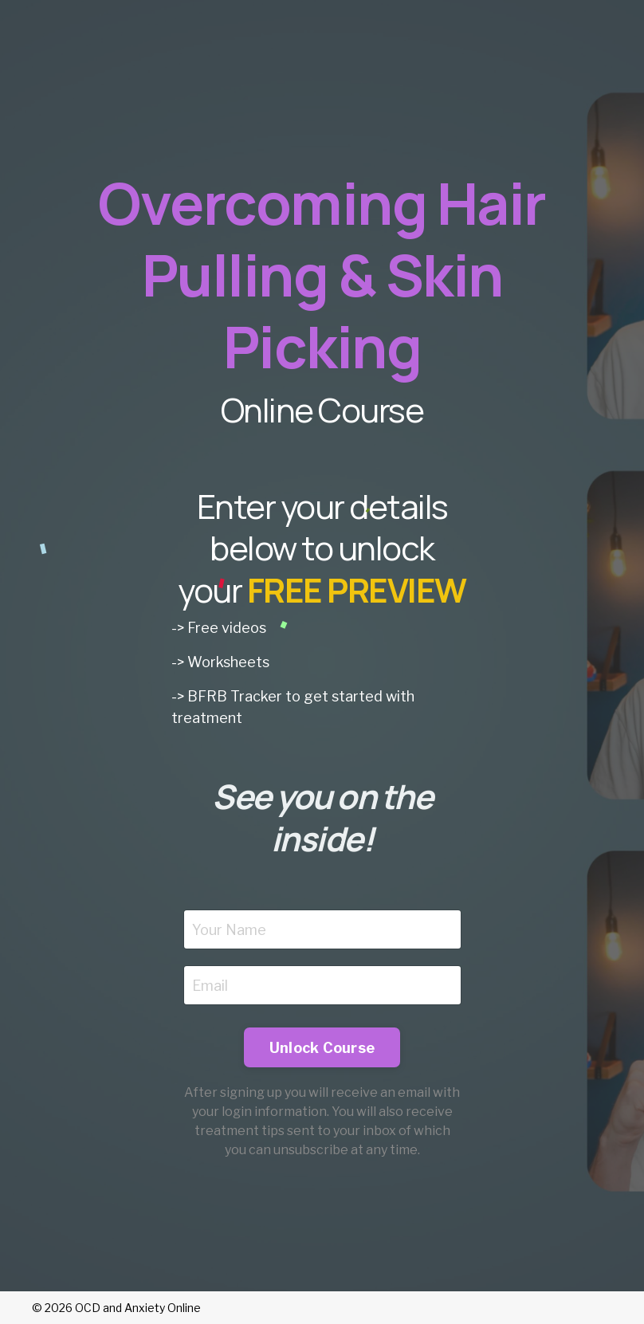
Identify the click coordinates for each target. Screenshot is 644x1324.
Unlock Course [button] (322, 1047)
